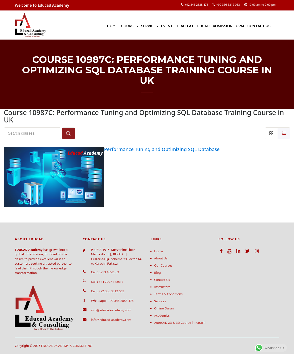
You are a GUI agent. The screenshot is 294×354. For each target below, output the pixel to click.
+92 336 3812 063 (228, 5)
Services (149, 26)
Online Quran (164, 308)
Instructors (162, 287)
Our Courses (163, 265)
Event (167, 26)
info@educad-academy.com (111, 310)
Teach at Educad (192, 26)
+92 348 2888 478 (196, 5)
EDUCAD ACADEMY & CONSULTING (66, 346)
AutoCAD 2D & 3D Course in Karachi (180, 322)
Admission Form (228, 26)
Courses (129, 26)
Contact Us (258, 26)
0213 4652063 (109, 272)
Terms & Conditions (168, 294)
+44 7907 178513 (111, 281)
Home (112, 26)
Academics (162, 315)
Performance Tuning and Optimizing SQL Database (162, 149)
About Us (160, 258)
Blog (157, 272)
